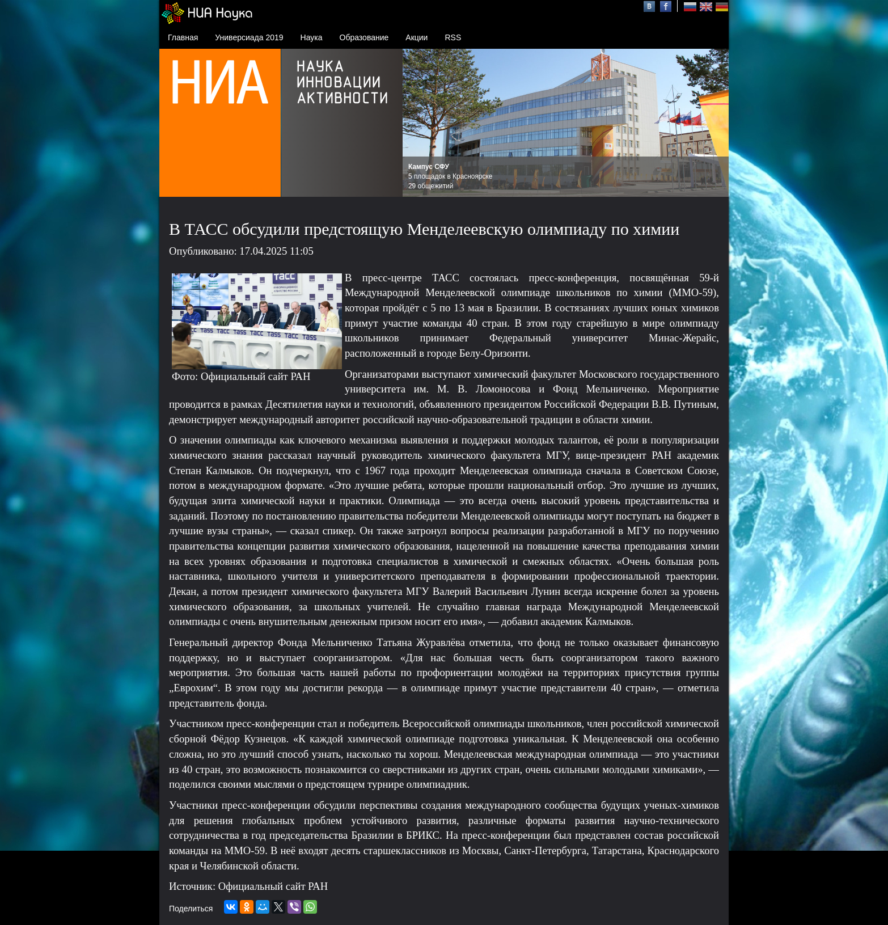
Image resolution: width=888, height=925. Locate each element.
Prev (417, 123)
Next (714, 123)
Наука (312, 37)
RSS (453, 37)
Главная (183, 37)
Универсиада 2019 (249, 37)
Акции (416, 37)
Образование (364, 37)
